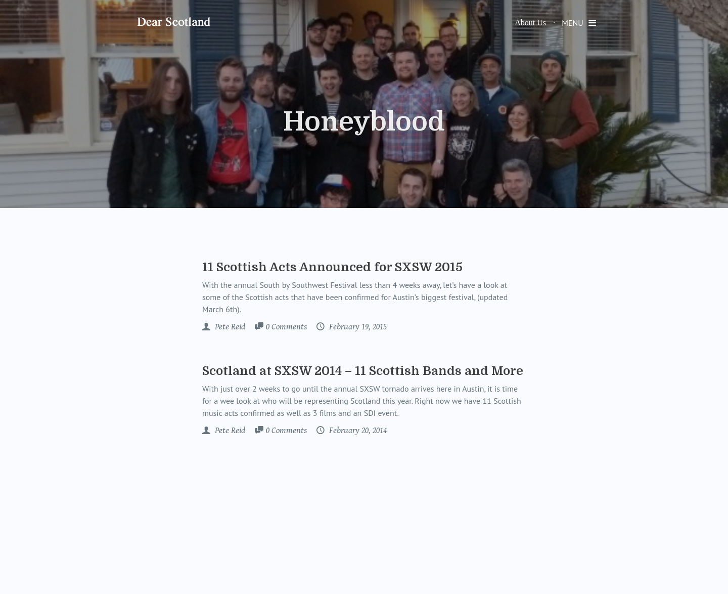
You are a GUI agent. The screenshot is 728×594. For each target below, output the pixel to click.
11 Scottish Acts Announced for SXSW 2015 (332, 267)
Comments (286, 327)
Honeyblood (364, 122)
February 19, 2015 (357, 327)
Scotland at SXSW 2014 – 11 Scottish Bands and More (362, 371)
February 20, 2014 (357, 431)
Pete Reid (229, 327)
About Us (530, 22)
